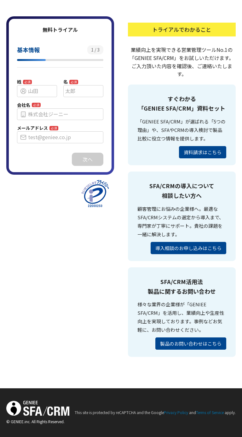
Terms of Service (210, 412)
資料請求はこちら (203, 152)
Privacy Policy (176, 412)
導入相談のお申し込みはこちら (188, 248)
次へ (88, 159)
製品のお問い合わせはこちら (191, 343)
